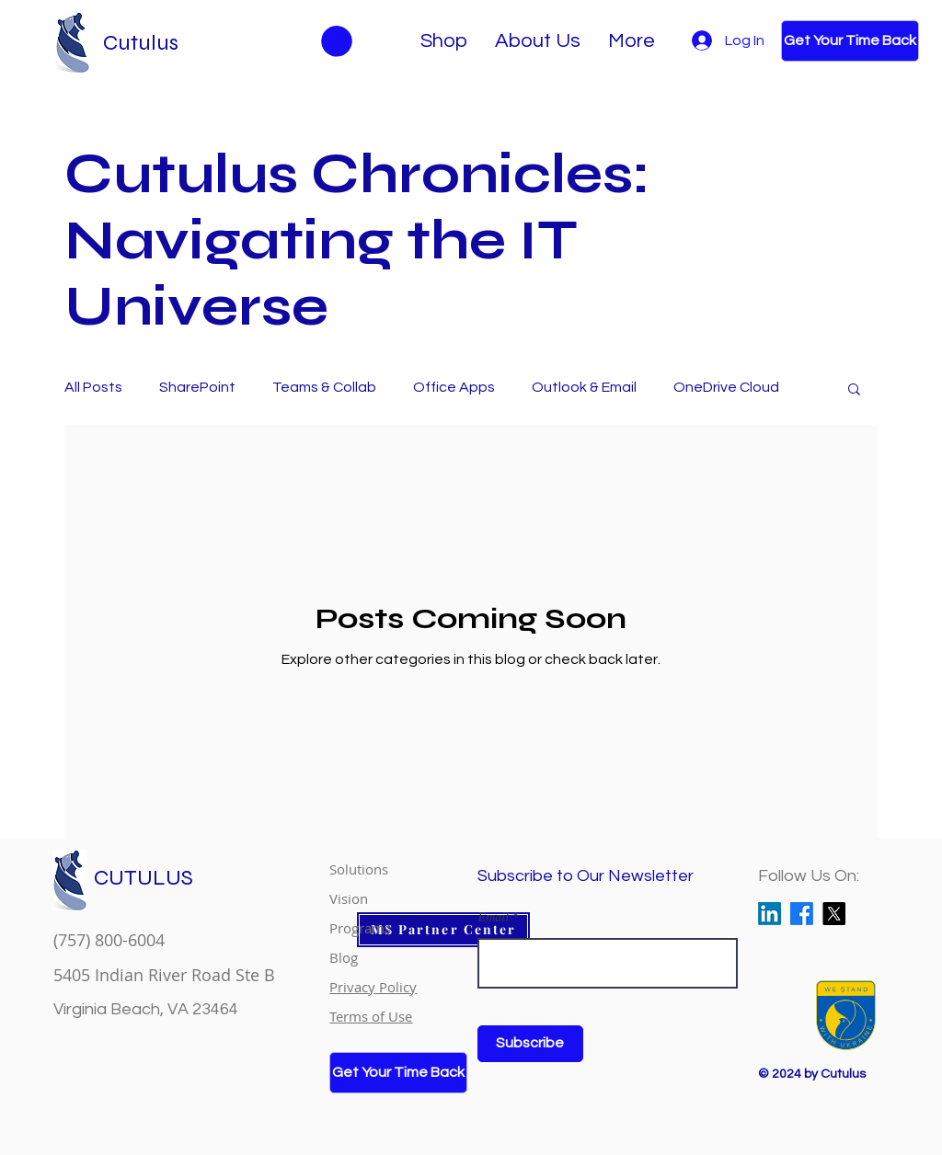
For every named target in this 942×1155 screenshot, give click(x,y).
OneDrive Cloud (726, 387)
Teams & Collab (324, 387)
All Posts (93, 387)
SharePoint (197, 387)
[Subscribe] (530, 1043)
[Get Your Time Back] (850, 41)
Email (493, 917)
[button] (854, 390)
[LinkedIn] (769, 913)
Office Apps (454, 387)
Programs (360, 928)
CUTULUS (143, 877)
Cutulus (140, 42)
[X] (833, 913)
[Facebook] (801, 913)
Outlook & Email (584, 387)
